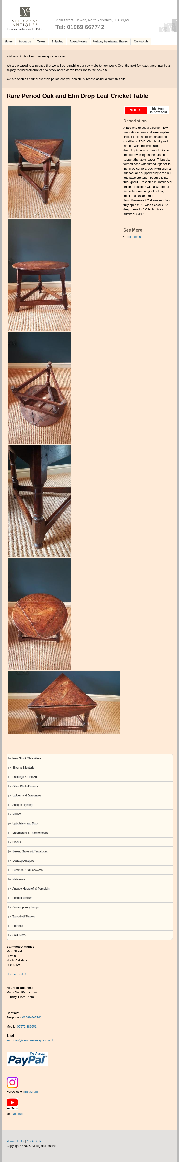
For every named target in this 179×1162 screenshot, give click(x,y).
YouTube (18, 1113)
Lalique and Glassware (26, 795)
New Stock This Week (26, 758)
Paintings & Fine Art (24, 777)
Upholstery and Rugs (25, 823)
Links (20, 1141)
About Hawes (78, 41)
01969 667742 (31, 1017)
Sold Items (133, 236)
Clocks (16, 842)
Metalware (18, 879)
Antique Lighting (22, 804)
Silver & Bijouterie (23, 767)
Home (8, 41)
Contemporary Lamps (25, 907)
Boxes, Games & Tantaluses (30, 851)
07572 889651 (27, 1026)
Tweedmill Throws (23, 916)
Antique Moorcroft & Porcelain (30, 888)
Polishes (17, 925)
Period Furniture (22, 898)
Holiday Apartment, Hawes (110, 41)
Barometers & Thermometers (30, 832)
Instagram (31, 1091)
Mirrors (16, 814)
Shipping (57, 41)
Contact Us (141, 41)
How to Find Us (17, 974)
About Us (25, 41)
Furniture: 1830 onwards (27, 870)
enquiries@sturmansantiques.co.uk (30, 1040)
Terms (41, 41)
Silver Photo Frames (25, 786)
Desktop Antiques (23, 860)
